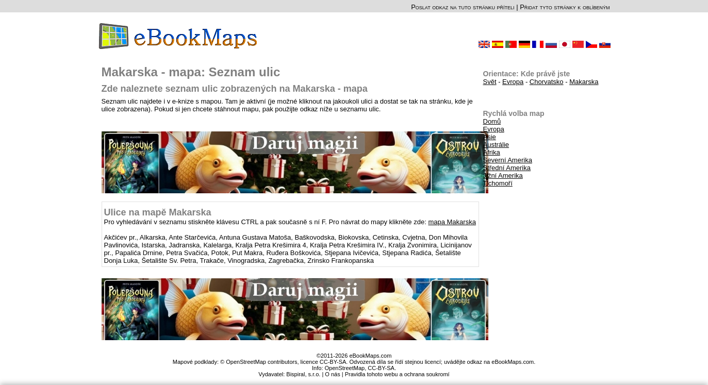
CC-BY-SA (381, 368)
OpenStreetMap (345, 368)
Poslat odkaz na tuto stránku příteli (462, 7)
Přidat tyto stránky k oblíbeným (565, 7)
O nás (332, 374)
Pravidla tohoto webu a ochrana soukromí (397, 374)
